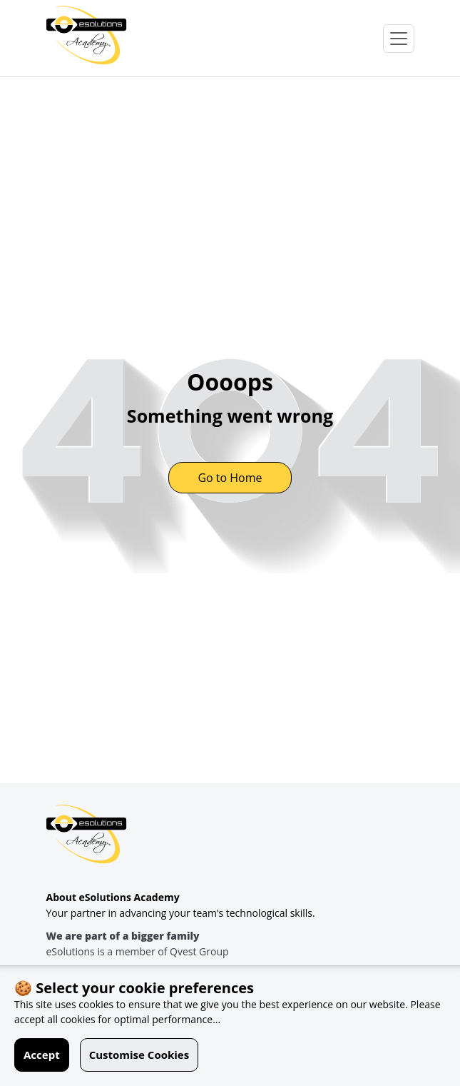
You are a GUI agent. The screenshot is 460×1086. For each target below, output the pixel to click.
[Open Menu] (398, 38)
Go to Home (230, 478)
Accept (42, 1054)
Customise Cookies (139, 1054)
